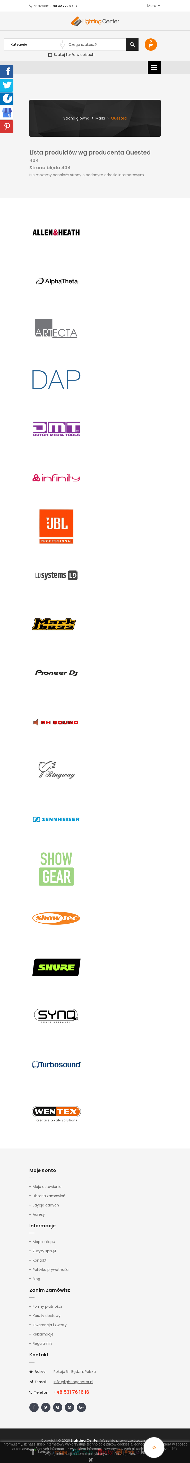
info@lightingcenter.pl (73, 1381)
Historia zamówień (49, 1195)
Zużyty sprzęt (44, 1251)
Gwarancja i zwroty (50, 1325)
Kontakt (40, 1260)
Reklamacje (43, 1334)
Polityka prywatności (51, 1269)
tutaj (141, 1454)
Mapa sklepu (44, 1241)
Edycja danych (46, 1205)
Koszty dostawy (47, 1315)
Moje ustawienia (47, 1186)
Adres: (37, 1371)
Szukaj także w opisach (71, 54)
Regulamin (42, 1343)
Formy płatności (47, 1306)
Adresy (39, 1214)
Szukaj (132, 44)
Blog (36, 1278)
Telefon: (39, 1392)
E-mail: (38, 1381)
